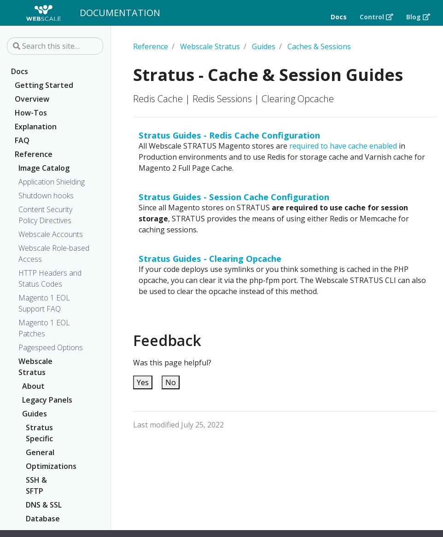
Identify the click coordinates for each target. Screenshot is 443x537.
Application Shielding (51, 182)
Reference (33, 154)
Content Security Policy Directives (45, 214)
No (170, 382)
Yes (143, 382)
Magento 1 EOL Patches (44, 328)
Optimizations (48, 466)
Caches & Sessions (319, 46)
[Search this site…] (55, 46)
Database (43, 519)
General (40, 452)
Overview (32, 99)
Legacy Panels (47, 400)
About (33, 386)
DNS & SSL (44, 505)
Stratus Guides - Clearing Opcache (210, 258)
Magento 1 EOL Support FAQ (44, 303)
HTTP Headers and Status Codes (50, 278)
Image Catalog (44, 168)
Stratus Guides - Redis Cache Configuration (229, 135)
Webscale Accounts (50, 234)
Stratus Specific (39, 433)
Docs (19, 71)
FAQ (22, 140)
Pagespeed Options (50, 347)
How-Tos (31, 113)
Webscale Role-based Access (53, 253)
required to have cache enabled (343, 146)
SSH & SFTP (36, 485)
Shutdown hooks (46, 196)
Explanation (36, 126)
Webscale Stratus (35, 366)
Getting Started (44, 85)
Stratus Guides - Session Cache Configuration (234, 196)
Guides (34, 414)
